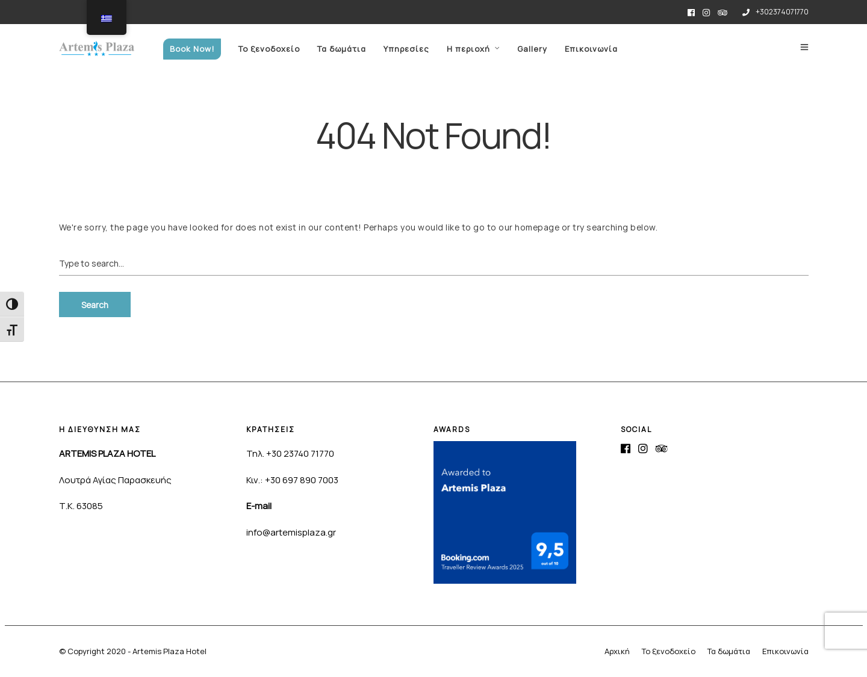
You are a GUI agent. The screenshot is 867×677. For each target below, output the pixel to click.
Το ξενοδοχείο (269, 48)
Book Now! (192, 48)
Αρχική (617, 651)
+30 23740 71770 (300, 453)
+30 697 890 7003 (301, 480)
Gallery (532, 48)
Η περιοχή (468, 48)
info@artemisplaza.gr (291, 532)
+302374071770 (775, 12)
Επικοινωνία (591, 48)
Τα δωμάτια (341, 48)
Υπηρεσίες (406, 48)
